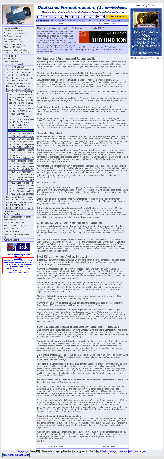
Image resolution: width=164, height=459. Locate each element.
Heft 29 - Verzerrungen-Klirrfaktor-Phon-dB (24, 150)
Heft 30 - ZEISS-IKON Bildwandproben (24, 166)
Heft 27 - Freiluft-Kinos (18, 125)
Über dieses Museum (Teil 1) (16, 33)
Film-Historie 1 (10, 56)
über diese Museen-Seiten (15, 225)
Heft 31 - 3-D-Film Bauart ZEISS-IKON (24, 180)
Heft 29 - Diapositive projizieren (22, 153)
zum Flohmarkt (140, 451)
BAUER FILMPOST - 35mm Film (20, 208)
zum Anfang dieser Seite (16, 455)
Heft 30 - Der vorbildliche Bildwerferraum (24, 169)
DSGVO (103, 451)
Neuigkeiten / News (12, 28)
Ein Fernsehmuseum (12, 36)
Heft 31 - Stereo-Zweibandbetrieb (23, 177)
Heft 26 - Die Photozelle (19, 114)
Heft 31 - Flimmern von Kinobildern (24, 191)
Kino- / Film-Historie (12, 61)
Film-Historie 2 (10, 58)
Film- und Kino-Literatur (14, 67)
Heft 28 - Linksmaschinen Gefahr (23, 133)
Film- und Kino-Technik (13, 64)
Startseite (53, 21)
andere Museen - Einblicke (15, 220)
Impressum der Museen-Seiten (17, 234)
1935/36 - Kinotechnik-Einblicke (19, 78)
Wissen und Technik (12, 47)
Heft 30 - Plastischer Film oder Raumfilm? (24, 161)
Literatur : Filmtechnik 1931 (18, 86)
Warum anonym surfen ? (18, 273)
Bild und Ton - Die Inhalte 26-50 (22, 100)
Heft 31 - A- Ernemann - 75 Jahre (23, 175)
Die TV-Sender (10, 211)
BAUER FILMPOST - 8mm (17, 205)
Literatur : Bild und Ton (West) (19, 92)
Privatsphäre (113, 451)
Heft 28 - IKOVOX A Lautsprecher (23, 139)
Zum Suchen (118, 16)
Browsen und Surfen (12, 228)
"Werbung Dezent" (11, 240)
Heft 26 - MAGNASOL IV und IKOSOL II (24, 111)
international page (11, 231)
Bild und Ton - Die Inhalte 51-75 (22, 103)
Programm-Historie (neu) (14, 44)
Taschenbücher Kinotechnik (18, 83)
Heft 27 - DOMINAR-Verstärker (22, 119)
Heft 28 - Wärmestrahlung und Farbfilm (24, 136)
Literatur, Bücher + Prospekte (16, 53)
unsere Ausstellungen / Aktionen (17, 217)
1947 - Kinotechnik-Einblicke (18, 75)
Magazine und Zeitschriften (15, 50)
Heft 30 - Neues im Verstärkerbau (23, 164)
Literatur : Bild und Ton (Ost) (18, 89)
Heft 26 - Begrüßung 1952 (20, 106)
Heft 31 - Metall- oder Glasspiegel (23, 188)
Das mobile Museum (12, 39)
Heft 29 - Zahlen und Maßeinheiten (24, 147)
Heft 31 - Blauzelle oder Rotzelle (23, 186)
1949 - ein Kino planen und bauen (20, 70)
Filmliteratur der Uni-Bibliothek (19, 202)
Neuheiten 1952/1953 (18, 155)
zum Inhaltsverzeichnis (13, 31)
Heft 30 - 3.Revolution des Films (23, 158)
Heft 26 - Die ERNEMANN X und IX (24, 108)
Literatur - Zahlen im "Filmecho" (19, 200)
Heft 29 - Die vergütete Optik (21, 142)
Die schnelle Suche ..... (13, 237)
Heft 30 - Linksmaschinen (20, 172)
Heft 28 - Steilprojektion (19, 128)
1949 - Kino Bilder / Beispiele (18, 72)
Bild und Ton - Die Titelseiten (21, 95)
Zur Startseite (23, 451)
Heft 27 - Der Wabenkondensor (22, 122)
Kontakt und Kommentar (14, 223)
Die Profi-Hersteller (12, 214)
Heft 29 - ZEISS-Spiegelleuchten (23, 144)
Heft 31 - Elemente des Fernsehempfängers (24, 183)
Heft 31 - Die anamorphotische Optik (24, 194)
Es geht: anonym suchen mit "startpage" (18, 255)
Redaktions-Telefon (126, 451)
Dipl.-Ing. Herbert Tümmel (20, 97)
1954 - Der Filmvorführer (16, 81)
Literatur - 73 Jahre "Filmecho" (19, 197)
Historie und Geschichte (14, 42)
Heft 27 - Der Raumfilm (19, 117)
